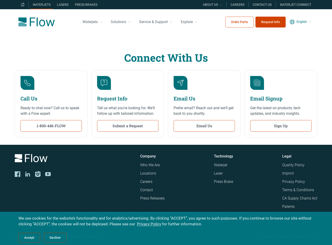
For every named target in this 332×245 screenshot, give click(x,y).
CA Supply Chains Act (299, 198)
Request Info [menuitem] (270, 22)
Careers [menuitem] (237, 4)
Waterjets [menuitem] (41, 4)
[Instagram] (38, 174)
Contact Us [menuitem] (262, 4)
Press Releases (152, 198)
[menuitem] (22, 4)
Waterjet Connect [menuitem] (295, 4)
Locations (148, 173)
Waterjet (220, 165)
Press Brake (223, 181)
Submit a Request (128, 125)
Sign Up (281, 125)
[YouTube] (48, 174)
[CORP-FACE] (17, 174)
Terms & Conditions (298, 190)
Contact (146, 190)
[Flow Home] (36, 22)
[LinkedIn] (27, 174)
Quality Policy (293, 165)
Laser (218, 173)
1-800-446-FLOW (51, 125)
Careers (146, 181)
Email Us (204, 125)
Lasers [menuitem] (62, 4)
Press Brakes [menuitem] (86, 4)
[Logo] (74, 159)
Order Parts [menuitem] (239, 22)
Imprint (288, 173)
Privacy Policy (293, 181)
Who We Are (150, 165)
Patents (288, 206)
